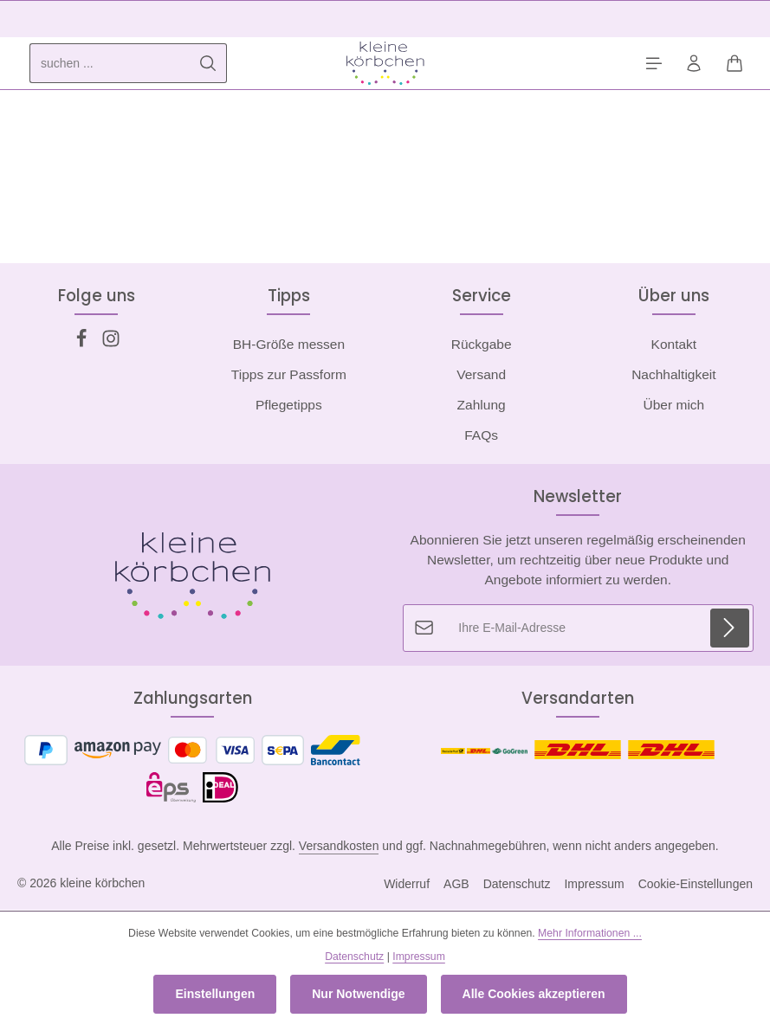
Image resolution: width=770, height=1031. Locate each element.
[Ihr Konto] (690, 63)
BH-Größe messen (289, 345)
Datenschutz (517, 885)
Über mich (674, 405)
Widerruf (407, 885)
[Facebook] (83, 344)
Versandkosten (339, 847)
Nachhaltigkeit (673, 375)
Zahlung (481, 405)
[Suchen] (208, 64)
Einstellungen (215, 994)
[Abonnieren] (728, 628)
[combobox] (110, 64)
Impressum (594, 885)
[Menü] (648, 63)
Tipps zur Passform (288, 375)
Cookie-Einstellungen (695, 885)
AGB (456, 885)
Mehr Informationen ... (590, 933)
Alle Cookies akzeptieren (534, 994)
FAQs (481, 436)
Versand (481, 375)
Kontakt (674, 345)
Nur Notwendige (358, 994)
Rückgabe (481, 345)
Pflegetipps (289, 405)
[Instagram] (110, 344)
